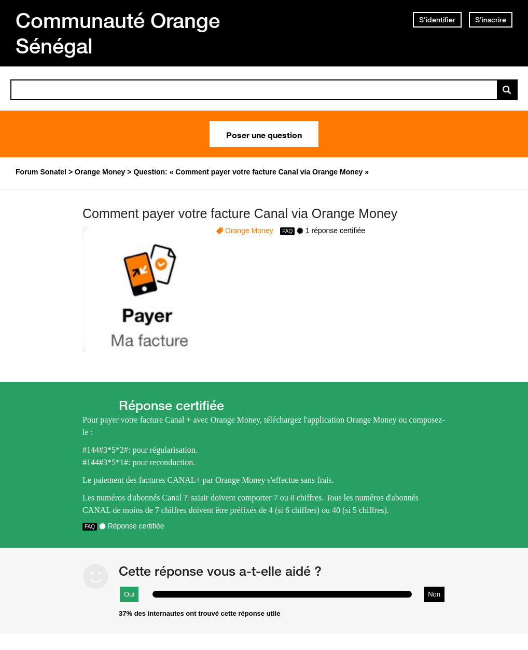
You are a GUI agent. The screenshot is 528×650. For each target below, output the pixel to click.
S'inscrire (490, 19)
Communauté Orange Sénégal (118, 33)
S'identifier (437, 19)
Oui (129, 594)
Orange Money (249, 230)
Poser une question (264, 134)
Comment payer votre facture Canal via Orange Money (239, 213)
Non (434, 594)
